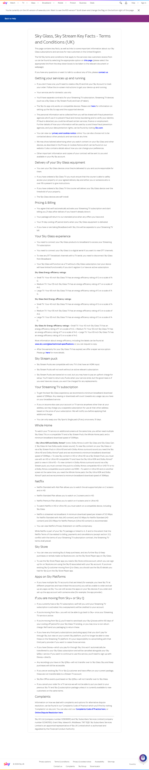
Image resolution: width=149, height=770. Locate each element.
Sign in (143, 3)
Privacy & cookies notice (82, 762)
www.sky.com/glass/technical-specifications (54, 344)
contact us (103, 72)
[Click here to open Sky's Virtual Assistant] (143, 758)
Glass (33, 3)
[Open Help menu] (138, 2)
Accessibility (99, 762)
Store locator (95, 766)
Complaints (70, 766)
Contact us (58, 766)
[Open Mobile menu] (65, 2)
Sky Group (82, 766)
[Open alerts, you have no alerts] (126, 2)
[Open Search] (120, 2)
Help (133, 3)
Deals (92, 3)
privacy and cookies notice (64, 133)
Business (83, 3)
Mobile (60, 3)
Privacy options (45, 762)
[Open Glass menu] (38, 2)
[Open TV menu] (27, 2)
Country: (132, 764)
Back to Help (10, 18)
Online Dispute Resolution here (49, 712)
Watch (12, 3)
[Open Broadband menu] (53, 2)
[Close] (138, 10)
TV (23, 3)
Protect (73, 3)
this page (88, 60)
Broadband (46, 3)
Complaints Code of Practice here (90, 709)
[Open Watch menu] (18, 2)
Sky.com (99, 128)
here (93, 106)
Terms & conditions (61, 762)
